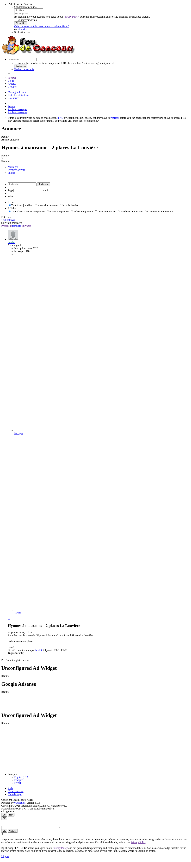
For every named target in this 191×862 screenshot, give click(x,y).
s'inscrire (22, 29)
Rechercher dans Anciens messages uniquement (88, 63)
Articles (12, 83)
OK (4, 818)
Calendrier (13, 98)
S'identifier (21, 23)
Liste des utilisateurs (18, 95)
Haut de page (14, 794)
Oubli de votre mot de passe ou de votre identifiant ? (41, 26)
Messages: (19, 251)
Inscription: (20, 248)
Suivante (26, 225)
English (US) (21, 777)
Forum (11, 106)
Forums (12, 77)
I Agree (5, 857)
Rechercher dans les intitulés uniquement (37, 63)
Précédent (6, 225)
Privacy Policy (71, 16)
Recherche (21, 66)
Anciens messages (17, 109)
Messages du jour (17, 92)
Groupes (12, 86)
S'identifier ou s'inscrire (20, 4)
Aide (10, 788)
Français (18, 780)
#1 (9, 618)
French (17, 783)
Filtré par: (6, 217)
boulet (38, 650)
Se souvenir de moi (26, 20)
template (16, 225)
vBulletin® (20, 802)
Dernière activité (16, 169)
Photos (11, 172)
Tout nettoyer (8, 220)
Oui (4, 815)
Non (11, 815)
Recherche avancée (24, 69)
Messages (13, 167)
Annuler (12, 832)
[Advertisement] (60, 700)
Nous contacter (15, 791)
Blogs (11, 80)
